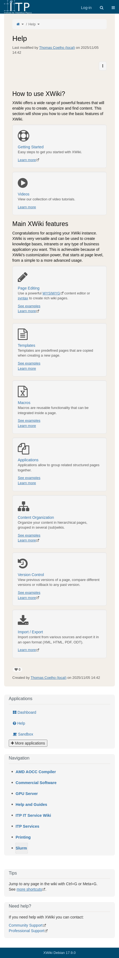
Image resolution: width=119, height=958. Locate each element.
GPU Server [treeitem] (27, 793)
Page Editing (59, 280)
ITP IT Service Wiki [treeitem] (33, 815)
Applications (59, 452)
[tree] (59, 810)
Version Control (59, 567)
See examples (29, 306)
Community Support (26, 925)
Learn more (27, 160)
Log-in (86, 7)
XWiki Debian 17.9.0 (59, 953)
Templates (59, 338)
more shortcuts (29, 889)
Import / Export (59, 624)
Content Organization (59, 510)
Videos (59, 186)
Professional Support (26, 931)
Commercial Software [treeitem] (36, 783)
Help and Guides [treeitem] (31, 804)
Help (32, 24)
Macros (59, 395)
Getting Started (59, 139)
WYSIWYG (51, 293)
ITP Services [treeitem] (27, 826)
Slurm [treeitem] (21, 848)
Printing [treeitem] (23, 837)
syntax (23, 298)
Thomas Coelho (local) (57, 48)
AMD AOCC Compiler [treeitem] (36, 772)
